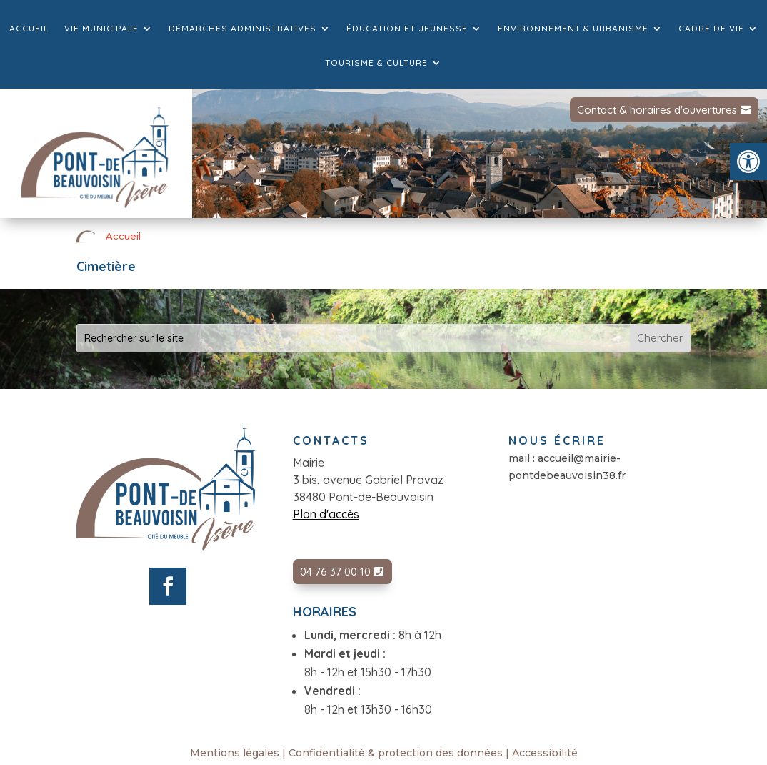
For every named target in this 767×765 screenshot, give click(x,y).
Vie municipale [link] (101, 29)
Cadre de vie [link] (711, 29)
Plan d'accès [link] (326, 514)
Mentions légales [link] (234, 752)
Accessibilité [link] (545, 752)
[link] (748, 161)
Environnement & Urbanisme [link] (573, 29)
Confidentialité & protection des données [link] (396, 752)
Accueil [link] (29, 29)
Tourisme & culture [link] (376, 63)
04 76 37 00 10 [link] (335, 571)
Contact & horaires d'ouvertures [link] (657, 110)
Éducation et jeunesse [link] (407, 29)
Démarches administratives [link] (242, 29)
